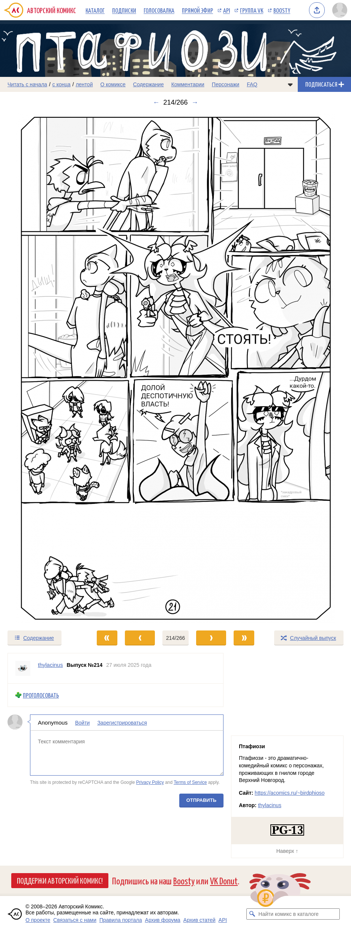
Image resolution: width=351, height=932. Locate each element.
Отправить (201, 800)
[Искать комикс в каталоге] (252, 914)
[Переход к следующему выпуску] (175, 368)
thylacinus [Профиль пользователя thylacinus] (50, 665)
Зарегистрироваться (122, 723)
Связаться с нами (74, 920)
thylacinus (269, 805)
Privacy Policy (150, 782)
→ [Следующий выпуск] (195, 102)
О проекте (38, 920)
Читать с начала (27, 84)
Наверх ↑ (287, 851)
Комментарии (187, 84)
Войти (82, 723)
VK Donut (224, 880)
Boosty (281, 10)
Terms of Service (190, 782)
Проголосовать (41, 695)
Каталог (95, 10)
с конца (61, 84)
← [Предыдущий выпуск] (156, 102)
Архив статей (199, 920)
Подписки (124, 10)
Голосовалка (159, 10)
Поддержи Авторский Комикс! (60, 880)
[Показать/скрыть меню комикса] (290, 84)
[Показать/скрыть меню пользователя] (340, 10)
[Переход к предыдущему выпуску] (44, 368)
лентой (84, 84)
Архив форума (162, 920)
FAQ (252, 84)
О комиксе (112, 84)
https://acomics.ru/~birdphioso (289, 793)
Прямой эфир (197, 10)
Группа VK (251, 10)
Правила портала (120, 920)
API (226, 10)
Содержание (148, 84)
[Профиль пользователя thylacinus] (22, 668)
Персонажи (225, 84)
